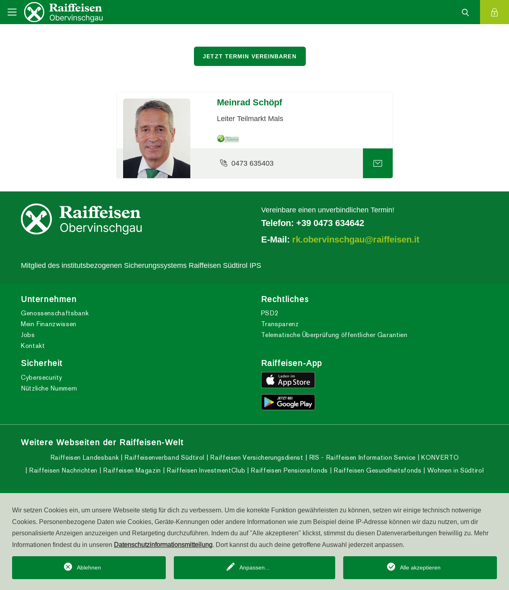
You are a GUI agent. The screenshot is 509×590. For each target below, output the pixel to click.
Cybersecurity (41, 377)
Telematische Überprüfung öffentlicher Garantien (334, 335)
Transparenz (280, 324)
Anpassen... (254, 567)
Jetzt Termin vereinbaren (249, 56)
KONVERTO (439, 457)
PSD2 (270, 313)
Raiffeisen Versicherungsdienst (255, 457)
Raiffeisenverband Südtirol (163, 457)
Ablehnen (89, 567)
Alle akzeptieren (420, 567)
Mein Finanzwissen (48, 324)
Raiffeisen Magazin (131, 470)
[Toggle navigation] (12, 12)
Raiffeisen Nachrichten (62, 470)
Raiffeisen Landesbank (84, 457)
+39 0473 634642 (330, 223)
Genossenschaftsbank (55, 313)
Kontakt (33, 345)
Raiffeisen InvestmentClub (205, 470)
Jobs (28, 335)
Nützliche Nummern (49, 388)
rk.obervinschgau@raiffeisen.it (355, 239)
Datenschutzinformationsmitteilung (163, 544)
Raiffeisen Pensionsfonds (288, 470)
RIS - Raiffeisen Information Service (361, 457)
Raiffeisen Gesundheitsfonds (377, 470)
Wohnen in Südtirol (454, 470)
